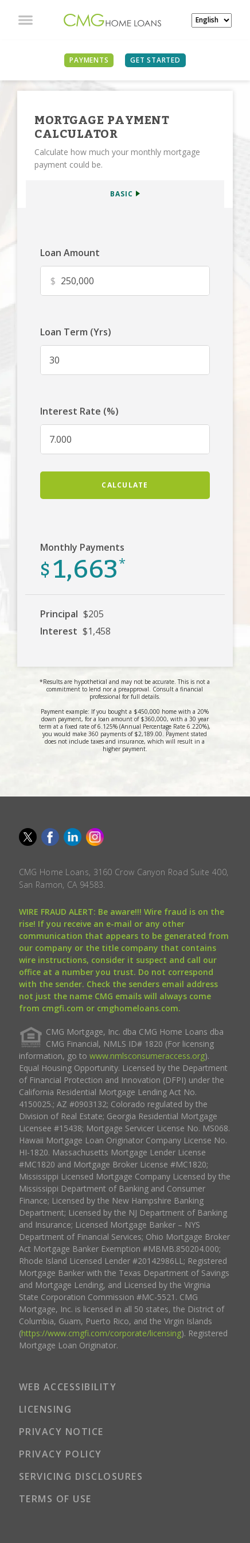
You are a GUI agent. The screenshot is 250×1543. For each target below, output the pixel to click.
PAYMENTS (88, 60)
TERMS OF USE (55, 1498)
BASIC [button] (121, 194)
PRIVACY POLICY (60, 1454)
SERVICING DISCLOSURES (81, 1476)
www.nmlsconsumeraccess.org (147, 1055)
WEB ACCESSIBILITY (68, 1386)
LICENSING (45, 1409)
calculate (124, 485)
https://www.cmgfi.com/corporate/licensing (101, 1333)
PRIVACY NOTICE (61, 1431)
